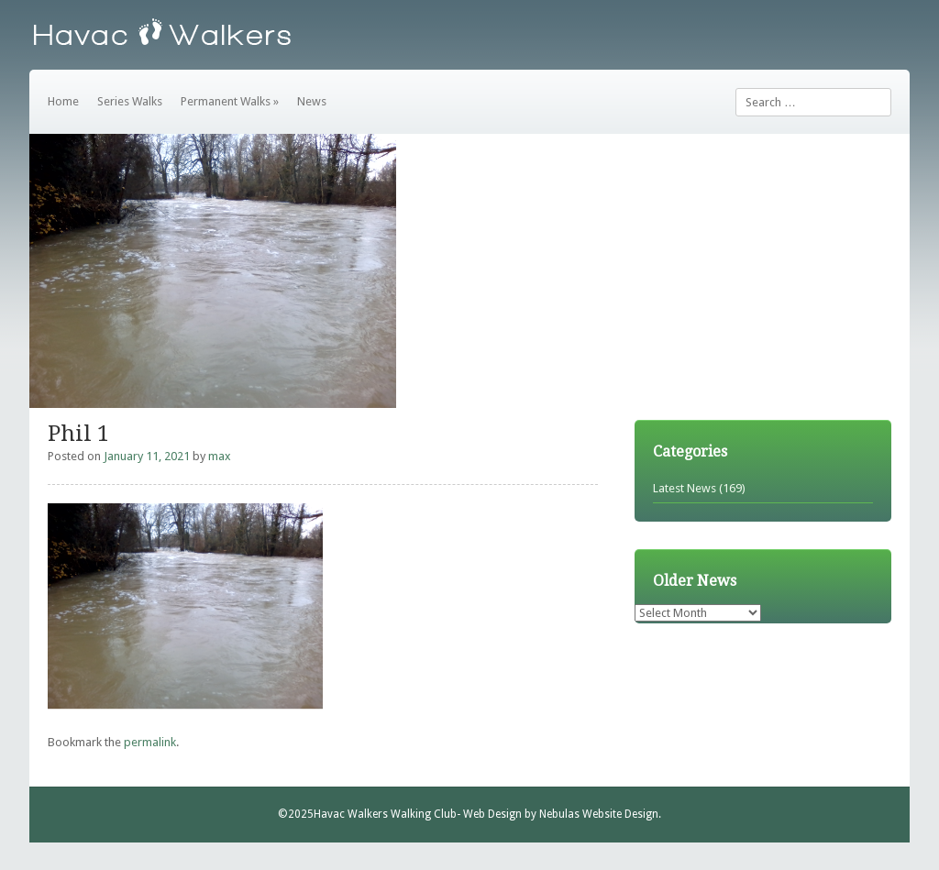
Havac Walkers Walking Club (385, 814)
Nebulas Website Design (598, 814)
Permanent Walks (230, 101)
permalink (150, 742)
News (311, 101)
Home (63, 101)
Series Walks (129, 101)
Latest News (684, 488)
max (219, 456)
